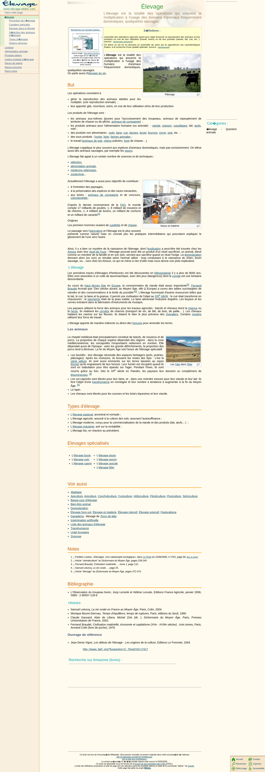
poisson (167, 125)
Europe (116, 285)
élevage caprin (83, 463)
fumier (98, 136)
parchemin (94, 299)
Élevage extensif (149, 512)
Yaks (177, 364)
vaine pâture (79, 361)
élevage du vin (97, 73)
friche (75, 364)
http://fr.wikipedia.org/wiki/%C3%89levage (134, 757)
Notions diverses (18, 43)
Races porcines (13, 67)
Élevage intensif (127, 512)
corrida (176, 276)
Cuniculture (125, 496)
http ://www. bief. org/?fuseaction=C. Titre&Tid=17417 (115, 649)
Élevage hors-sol (81, 512)
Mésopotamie (162, 272)
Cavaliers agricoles (19, 24)
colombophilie (79, 198)
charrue (193, 308)
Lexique (9, 47)
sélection (76, 162)
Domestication (79, 508)
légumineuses (79, 374)
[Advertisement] (85, 12)
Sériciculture (190, 496)
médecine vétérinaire (83, 170)
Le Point (147, 557)
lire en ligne (192, 557)
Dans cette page (14, 12)
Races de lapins (13, 63)
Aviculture (90, 496)
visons (128, 150)
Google (191, 766)
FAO (123, 204)
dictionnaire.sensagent (122, 42)
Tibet (189, 364)
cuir (126, 132)
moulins (197, 314)
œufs (197, 125)
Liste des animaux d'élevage (88, 524)
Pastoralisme (168, 512)
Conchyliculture (107, 496)
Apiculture (77, 496)
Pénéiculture (157, 496)
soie (169, 132)
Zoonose (76, 536)
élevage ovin (81, 459)
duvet (143, 132)
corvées (104, 311)
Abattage (76, 492)
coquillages (180, 125)
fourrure (153, 132)
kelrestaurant (163, 47)
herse (74, 311)
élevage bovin (82, 455)
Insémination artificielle (85, 520)
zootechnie (77, 174)
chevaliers (172, 314)
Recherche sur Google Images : (86, 30)
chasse (132, 225)
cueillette (115, 225)
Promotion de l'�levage (22, 20)
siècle (161, 296)
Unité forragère (80, 532)
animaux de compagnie (125, 121)
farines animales (121, 136)
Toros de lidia (108, 516)
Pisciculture (174, 496)
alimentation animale (83, 166)
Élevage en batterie (104, 512)
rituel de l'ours (97, 251)
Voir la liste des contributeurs (134, 759)
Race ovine (11, 71)
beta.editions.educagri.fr (92, 53)
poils (112, 132)
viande (156, 125)
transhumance (101, 382)
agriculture (96, 230)
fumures (137, 323)
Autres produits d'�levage (19, 59)
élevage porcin (108, 459)
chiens (108, 140)
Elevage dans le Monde (22, 28)
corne (162, 132)
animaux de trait (92, 140)
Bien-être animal (81, 504)
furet (127, 140)
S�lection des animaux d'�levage (22, 34)
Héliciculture (141, 496)
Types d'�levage (18, 39)
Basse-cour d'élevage (84, 500)
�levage (9, 17)
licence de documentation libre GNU (150, 764)
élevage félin (106, 467)
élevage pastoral (83, 414)
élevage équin (107, 455)
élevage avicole (108, 463)
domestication (193, 254)
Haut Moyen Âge (95, 285)
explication (154, 248)
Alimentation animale (16, 51)
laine (119, 132)
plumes (133, 132)
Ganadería (77, 516)
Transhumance (80, 528)
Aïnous (72, 251)
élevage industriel (83, 426)
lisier (106, 136)
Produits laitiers (13, 55)
